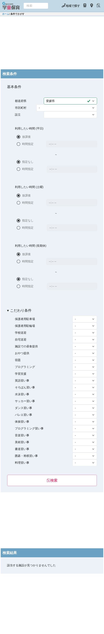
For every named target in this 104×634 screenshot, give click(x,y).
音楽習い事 (22, 435)
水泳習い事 (22, 394)
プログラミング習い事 (29, 428)
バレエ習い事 (23, 414)
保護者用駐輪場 (25, 325)
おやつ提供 (22, 353)
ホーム (5, 14)
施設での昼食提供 (26, 346)
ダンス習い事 (23, 407)
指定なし (28, 161)
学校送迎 (20, 332)
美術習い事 (22, 442)
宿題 (18, 360)
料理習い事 (22, 462)
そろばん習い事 (25, 387)
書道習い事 (22, 449)
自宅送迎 (20, 339)
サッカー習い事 (25, 401)
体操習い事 (22, 421)
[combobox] (36, 6)
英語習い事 (22, 380)
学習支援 (20, 373)
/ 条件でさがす (16, 14)
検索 (52, 480)
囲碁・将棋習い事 (26, 455)
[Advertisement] (52, 42)
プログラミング (25, 366)
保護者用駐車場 (25, 319)
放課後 (26, 136)
